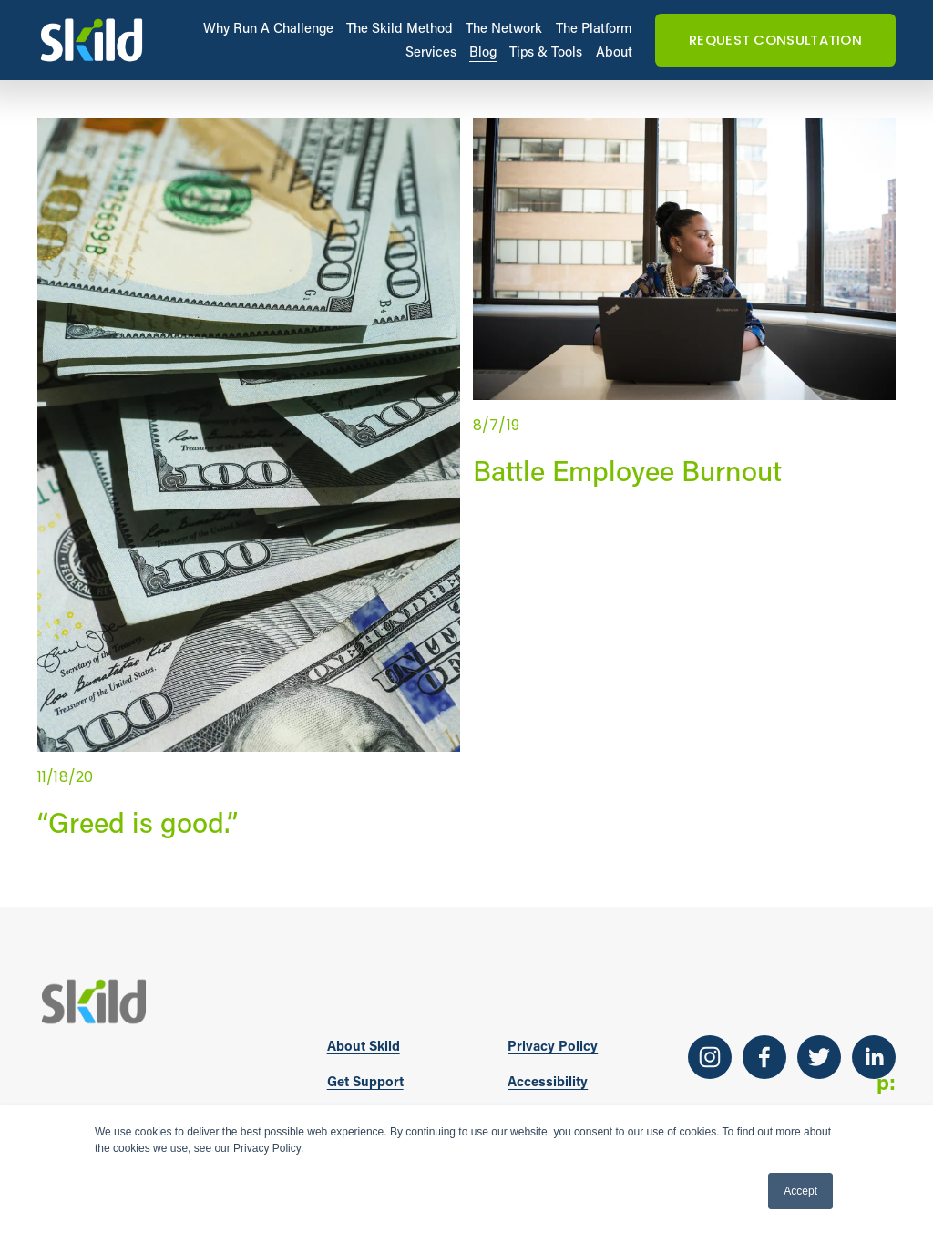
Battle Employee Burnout (627, 470)
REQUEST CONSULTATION (775, 39)
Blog (483, 51)
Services (430, 51)
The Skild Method (399, 27)
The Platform (594, 27)
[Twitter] (819, 1057)
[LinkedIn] (874, 1057)
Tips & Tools (545, 51)
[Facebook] (764, 1057)
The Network (504, 27)
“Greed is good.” (137, 822)
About (614, 51)
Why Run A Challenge (268, 27)
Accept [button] (800, 1191)
